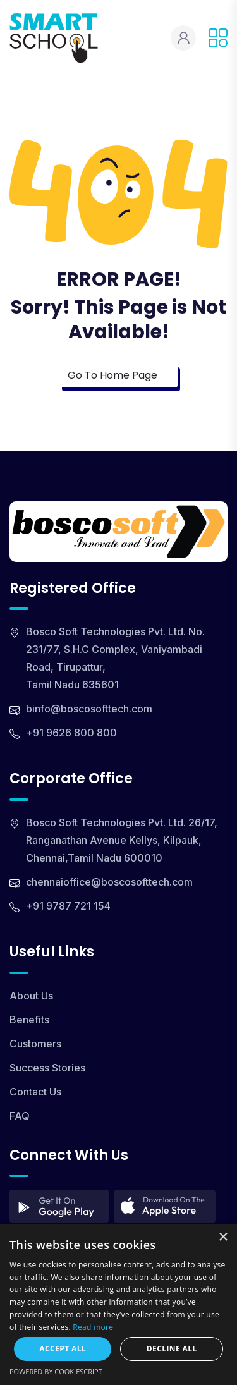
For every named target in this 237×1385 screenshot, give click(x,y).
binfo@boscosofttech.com (89, 708)
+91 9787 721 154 (68, 906)
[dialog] (118, 1304)
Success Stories (47, 1067)
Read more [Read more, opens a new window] (93, 1327)
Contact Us (35, 1091)
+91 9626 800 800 (71, 732)
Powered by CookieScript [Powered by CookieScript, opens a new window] (55, 1371)
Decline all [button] (172, 1348)
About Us (31, 995)
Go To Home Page (118, 375)
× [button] (223, 1237)
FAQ (19, 1115)
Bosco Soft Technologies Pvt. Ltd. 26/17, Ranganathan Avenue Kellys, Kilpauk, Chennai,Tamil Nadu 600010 (121, 840)
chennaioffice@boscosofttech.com (109, 882)
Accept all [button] (62, 1348)
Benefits (29, 1019)
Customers (35, 1043)
